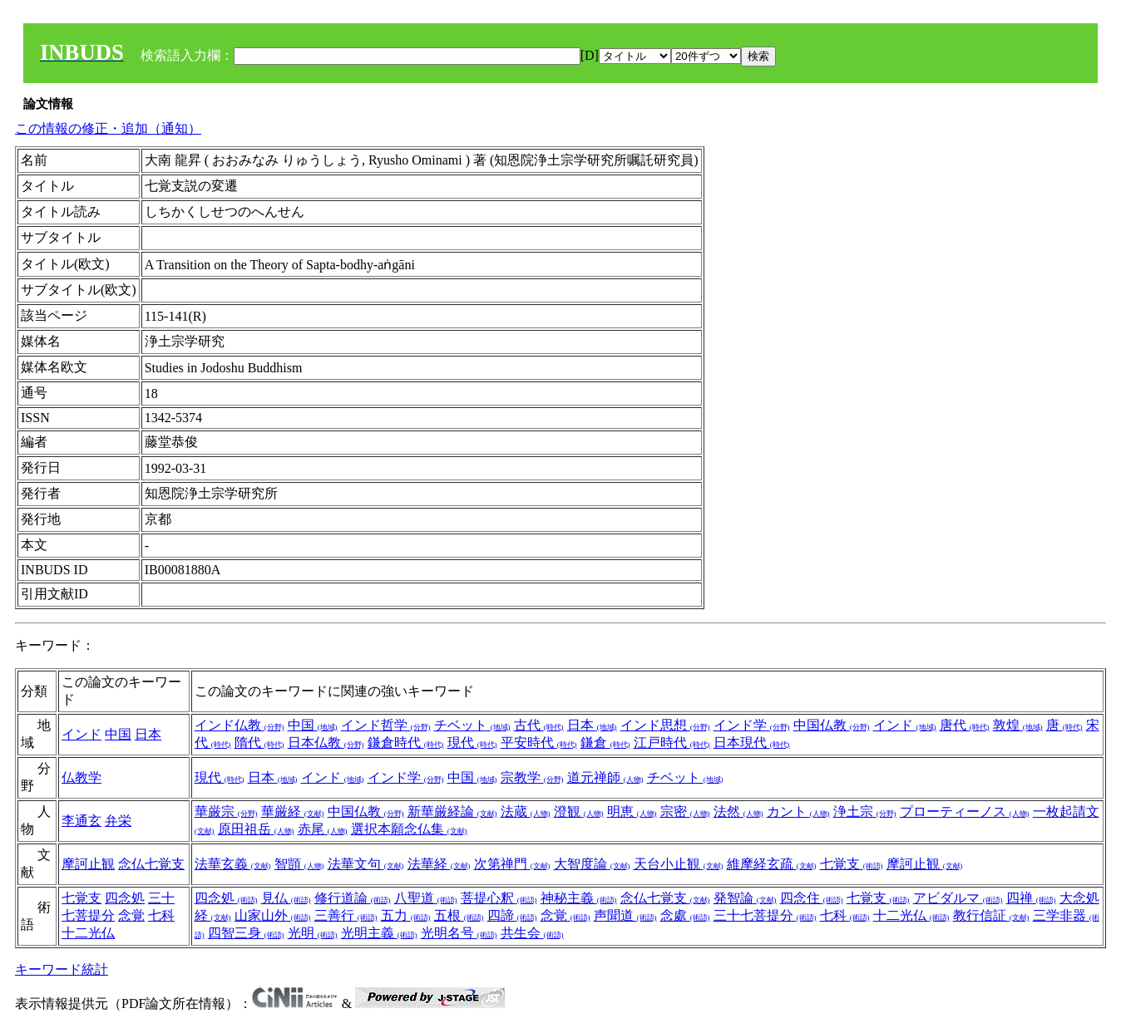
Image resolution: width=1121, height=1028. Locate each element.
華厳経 (292, 811)
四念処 (125, 898)
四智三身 (246, 933)
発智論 (745, 898)
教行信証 (991, 915)
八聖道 (425, 898)
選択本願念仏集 (409, 829)
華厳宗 (226, 811)
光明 (313, 933)
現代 (472, 742)
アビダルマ (958, 898)
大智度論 (592, 864)
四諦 (512, 915)
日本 (148, 734)
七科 (161, 915)
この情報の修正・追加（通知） (108, 128)
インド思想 (665, 725)
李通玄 (81, 821)
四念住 (811, 898)
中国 (118, 734)
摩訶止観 (88, 864)
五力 (406, 915)
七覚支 (851, 864)
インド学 (752, 725)
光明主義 (379, 933)
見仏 (286, 898)
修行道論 (352, 898)
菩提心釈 (499, 898)
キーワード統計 (61, 969)
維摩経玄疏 (772, 864)
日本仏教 (326, 742)
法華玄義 (233, 864)
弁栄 (118, 821)
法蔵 (526, 811)
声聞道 (625, 915)
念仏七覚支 (151, 864)
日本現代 (752, 742)
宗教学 (532, 777)
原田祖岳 (256, 829)
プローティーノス (965, 811)
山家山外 (273, 915)
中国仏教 (831, 725)
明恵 (632, 811)
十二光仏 (88, 933)
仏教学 (81, 777)
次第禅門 (512, 864)
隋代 (259, 742)
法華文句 (366, 864)
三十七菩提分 (765, 915)
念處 (685, 915)
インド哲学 (386, 725)
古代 (539, 725)
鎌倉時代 (406, 742)
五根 (459, 915)
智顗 (299, 864)
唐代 (965, 725)
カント (798, 811)
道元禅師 (605, 777)
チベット (472, 725)
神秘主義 (579, 898)
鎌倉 (605, 742)
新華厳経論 (452, 811)
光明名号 (459, 933)
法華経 (439, 864)
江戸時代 (672, 742)
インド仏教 (239, 725)
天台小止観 (678, 864)
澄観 (579, 811)
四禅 (1031, 898)
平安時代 (539, 742)
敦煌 (1018, 725)
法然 (738, 811)
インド (81, 734)
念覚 (131, 915)
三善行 (346, 915)
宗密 (685, 811)
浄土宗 (864, 811)
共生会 (532, 933)
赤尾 (323, 829)
